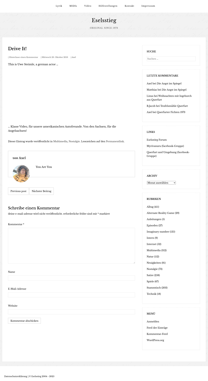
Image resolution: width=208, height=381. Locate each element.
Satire (150, 275)
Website (12, 305)
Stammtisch (154, 287)
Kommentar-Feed (157, 334)
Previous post (18, 191)
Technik (151, 293)
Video (87, 6)
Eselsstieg (104, 20)
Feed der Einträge (157, 327)
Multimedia (60, 141)
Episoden (152, 225)
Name (11, 271)
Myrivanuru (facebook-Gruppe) (165, 146)
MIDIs (73, 6)
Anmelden (153, 321)
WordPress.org (155, 340)
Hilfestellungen (108, 6)
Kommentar (16, 224)
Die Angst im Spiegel (169, 83)
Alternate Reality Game (160, 213)
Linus (150, 95)
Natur (150, 256)
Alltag (150, 206)
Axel (74, 57)
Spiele (150, 281)
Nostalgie (74, 141)
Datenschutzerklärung (15, 376)
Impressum (148, 6)
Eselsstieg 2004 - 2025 (42, 376)
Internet (151, 244)
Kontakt (129, 6)
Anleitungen (154, 219)
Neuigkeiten (154, 262)
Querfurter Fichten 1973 (171, 112)
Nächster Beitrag (41, 191)
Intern (150, 237)
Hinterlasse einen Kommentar (23, 57)
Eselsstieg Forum (157, 139)
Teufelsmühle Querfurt (174, 105)
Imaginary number (158, 231)
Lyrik (59, 6)
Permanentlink (115, 141)
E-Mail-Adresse (17, 288)
